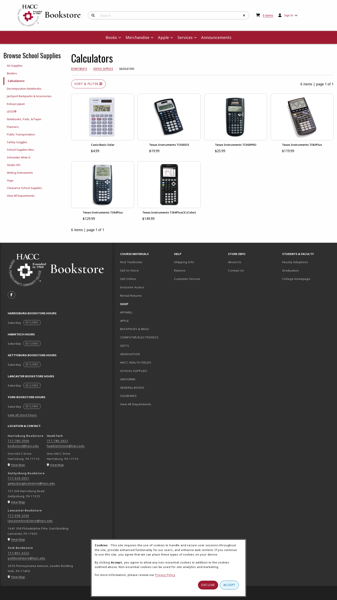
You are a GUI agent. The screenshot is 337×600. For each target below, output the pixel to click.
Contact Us (236, 270)
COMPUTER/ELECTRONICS (139, 337)
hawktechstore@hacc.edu (66, 446)
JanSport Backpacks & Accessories (29, 96)
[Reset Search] (244, 15)
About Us (234, 262)
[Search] (93, 15)
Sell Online (128, 279)
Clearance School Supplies (24, 188)
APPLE (124, 321)
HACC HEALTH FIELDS (135, 362)
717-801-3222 (18, 553)
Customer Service (187, 279)
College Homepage (307, 279)
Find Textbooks (131, 262)
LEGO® (12, 111)
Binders (12, 73)
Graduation (290, 270)
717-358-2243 (18, 515)
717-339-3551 (18, 478)
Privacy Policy (165, 575)
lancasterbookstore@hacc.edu (30, 521)
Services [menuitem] (185, 37)
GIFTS (124, 346)
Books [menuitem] (111, 37)
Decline (208, 585)
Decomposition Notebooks (24, 89)
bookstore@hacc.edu (23, 446)
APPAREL (126, 312)
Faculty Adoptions (295, 262)
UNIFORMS (128, 379)
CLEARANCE (128, 396)
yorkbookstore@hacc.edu (26, 558)
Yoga (10, 180)
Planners (13, 127)
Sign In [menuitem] (288, 15)
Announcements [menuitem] (216, 37)
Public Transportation (21, 134)
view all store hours (22, 415)
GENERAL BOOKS (132, 388)
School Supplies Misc (20, 150)
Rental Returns (131, 296)
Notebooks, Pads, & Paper (24, 119)
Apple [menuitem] (163, 37)
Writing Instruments (20, 173)
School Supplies (103, 69)
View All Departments (21, 196)
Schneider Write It (18, 157)
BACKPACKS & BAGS (134, 329)
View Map (18, 465)
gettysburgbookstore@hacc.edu (31, 483)
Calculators (16, 81)
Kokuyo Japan (16, 104)
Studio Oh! (13, 165)
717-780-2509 (18, 441)
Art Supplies (15, 66)
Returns (180, 270)
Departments (79, 69)
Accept (229, 585)
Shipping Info (184, 262)
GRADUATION (130, 354)
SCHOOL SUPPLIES (133, 371)
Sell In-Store (129, 270)
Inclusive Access (132, 287)
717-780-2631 (57, 441)
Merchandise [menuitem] (137, 37)
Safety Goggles (17, 142)
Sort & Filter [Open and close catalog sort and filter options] (88, 84)
